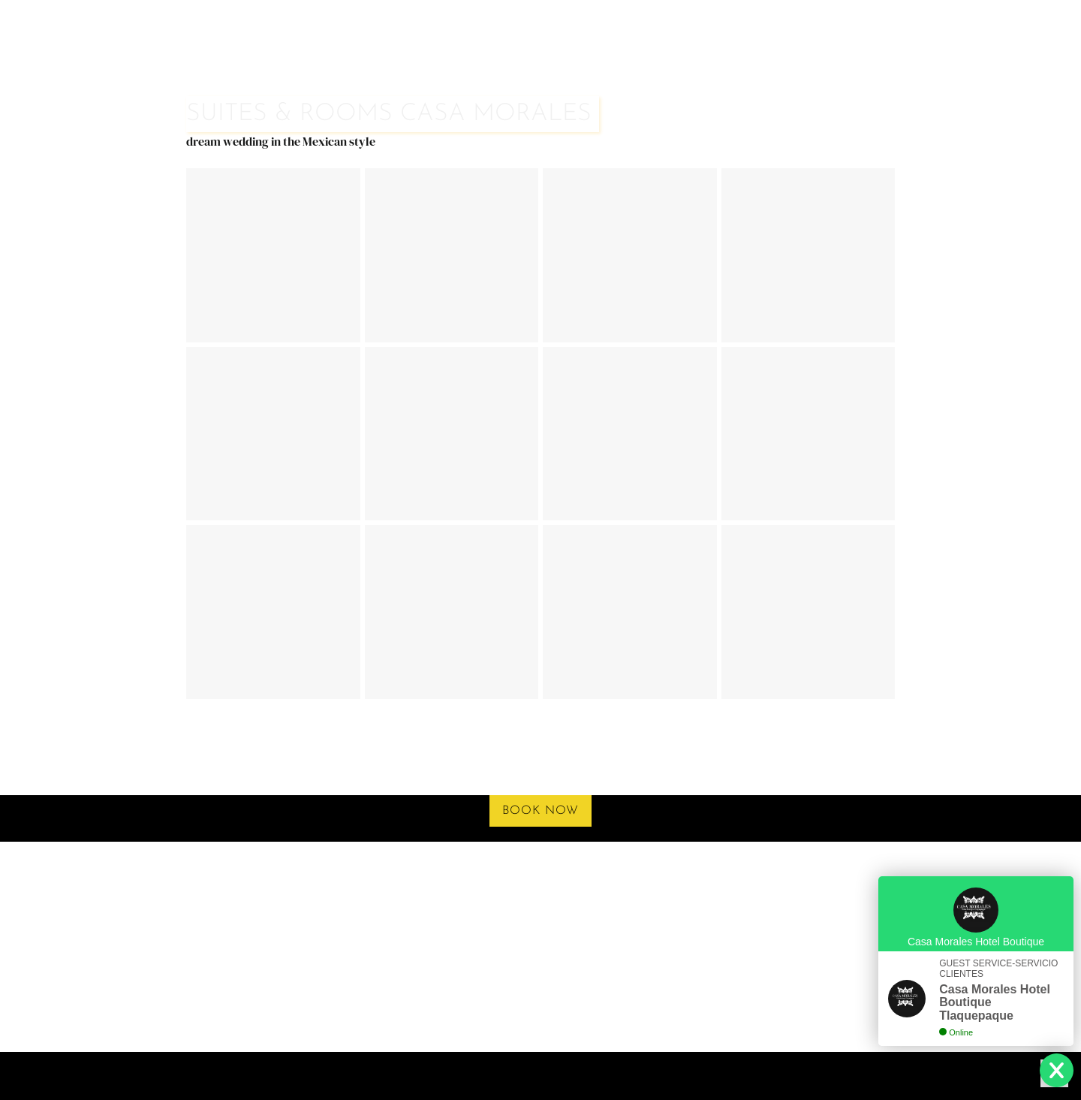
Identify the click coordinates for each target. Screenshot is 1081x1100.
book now (540, 811)
